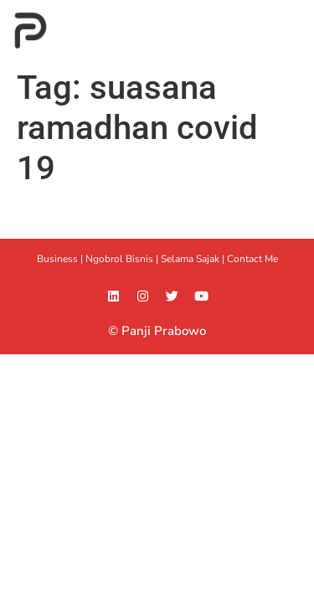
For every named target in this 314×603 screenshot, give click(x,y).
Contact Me (252, 258)
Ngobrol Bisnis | (123, 258)
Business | (61, 258)
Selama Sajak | (194, 258)
